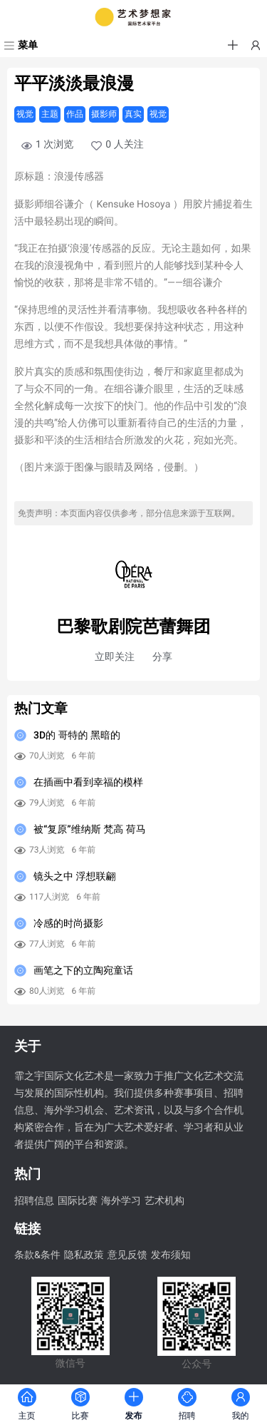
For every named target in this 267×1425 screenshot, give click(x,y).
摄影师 (104, 114)
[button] (232, 45)
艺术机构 (164, 1201)
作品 (74, 114)
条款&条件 (37, 1255)
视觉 (24, 114)
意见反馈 (127, 1255)
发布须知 (171, 1255)
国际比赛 (78, 1201)
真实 (133, 114)
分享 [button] (162, 657)
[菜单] (19, 46)
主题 (49, 114)
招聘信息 (34, 1201)
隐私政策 (84, 1255)
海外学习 (121, 1201)
